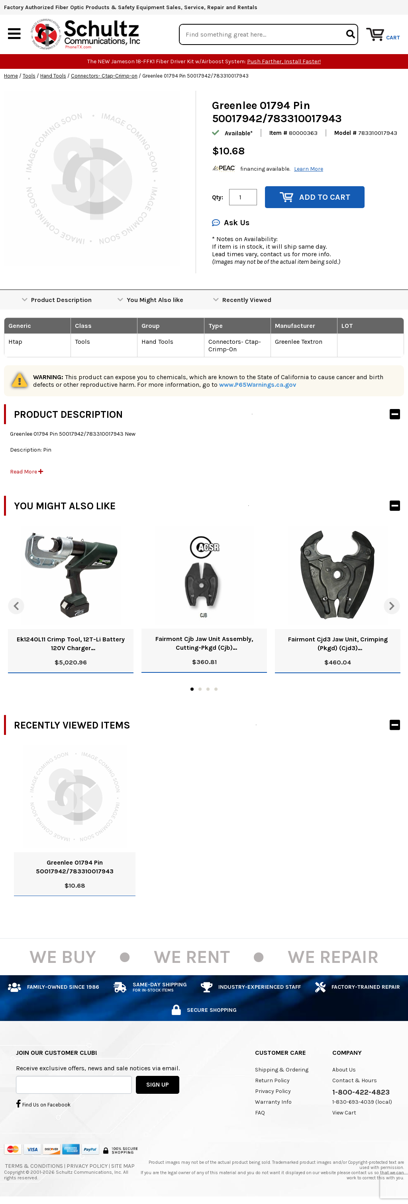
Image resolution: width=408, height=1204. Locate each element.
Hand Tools (53, 76)
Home (11, 76)
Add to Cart (315, 198)
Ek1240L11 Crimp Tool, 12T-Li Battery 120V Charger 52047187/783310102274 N (71, 644)
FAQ (260, 1113)
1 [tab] (192, 689)
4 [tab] (216, 689)
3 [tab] (208, 689)
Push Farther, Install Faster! (284, 61)
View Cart (344, 1113)
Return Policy (272, 1080)
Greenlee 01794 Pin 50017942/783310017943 (75, 867)
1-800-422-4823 (361, 1092)
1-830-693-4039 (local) (362, 1102)
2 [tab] (200, 689)
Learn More (308, 169)
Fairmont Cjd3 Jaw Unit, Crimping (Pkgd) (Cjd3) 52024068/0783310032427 (338, 644)
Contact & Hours (354, 1080)
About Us (344, 1070)
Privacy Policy (273, 1091)
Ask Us (230, 223)
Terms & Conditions (34, 1166)
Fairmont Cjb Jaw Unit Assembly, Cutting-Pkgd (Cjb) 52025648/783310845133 (204, 644)
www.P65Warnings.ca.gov (257, 385)
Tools (29, 76)
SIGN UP (157, 1084)
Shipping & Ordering (281, 1070)
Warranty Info (273, 1102)
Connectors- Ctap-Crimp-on (104, 76)
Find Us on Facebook (43, 1104)
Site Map (123, 1166)
